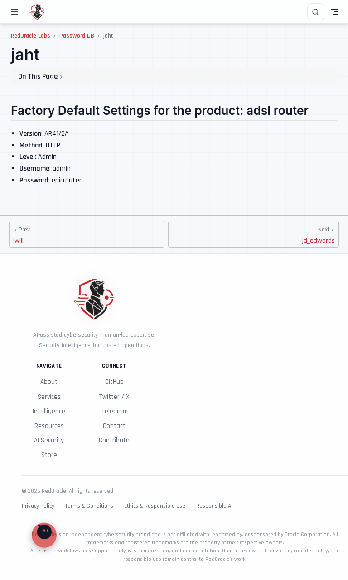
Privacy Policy (38, 506)
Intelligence (49, 411)
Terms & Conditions (89, 506)
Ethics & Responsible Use (154, 506)
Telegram (114, 411)
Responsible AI (214, 506)
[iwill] (86, 234)
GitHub (114, 382)
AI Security (49, 440)
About (49, 382)
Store (49, 455)
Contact (114, 426)
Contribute (114, 440)
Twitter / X (114, 397)
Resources (49, 426)
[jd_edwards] (253, 234)
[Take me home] (40, 12)
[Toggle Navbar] (334, 12)
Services (49, 397)
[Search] (315, 11)
